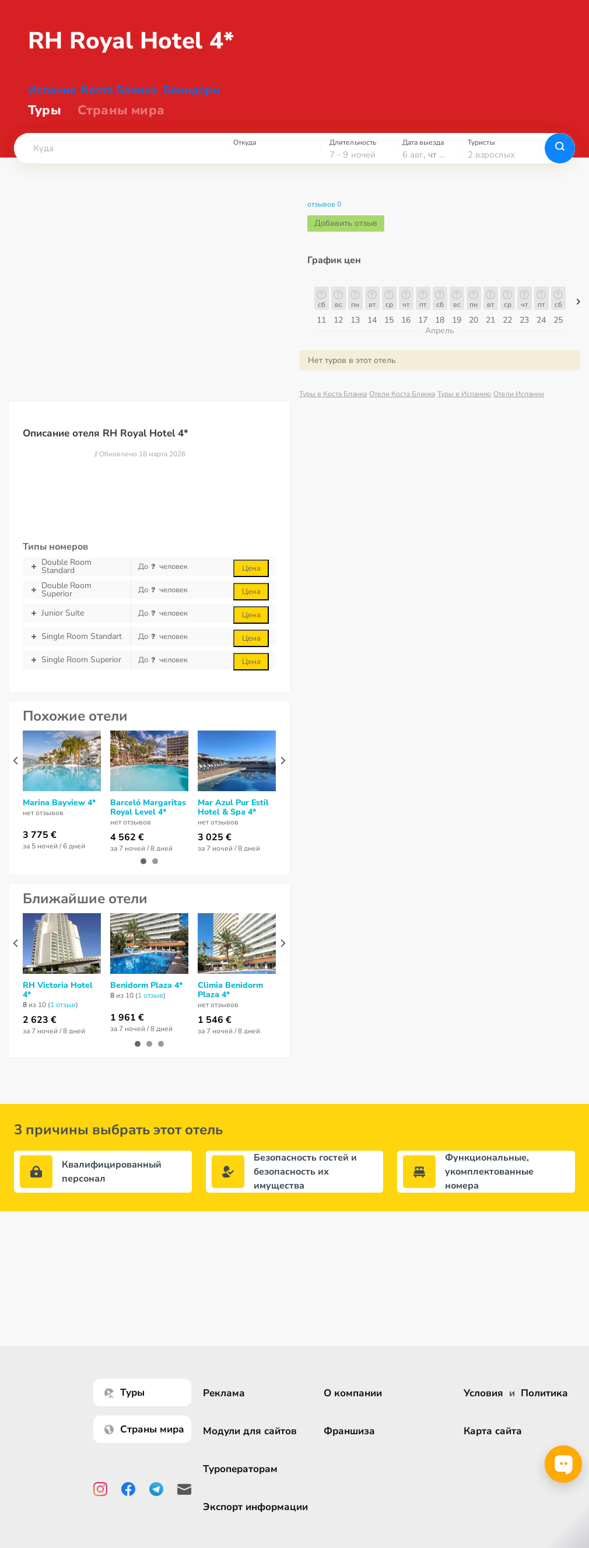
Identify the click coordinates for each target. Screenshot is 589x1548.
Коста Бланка (118, 99)
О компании (353, 1393)
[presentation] (15, 770)
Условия (483, 1393)
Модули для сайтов (250, 1431)
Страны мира (121, 119)
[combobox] (119, 157)
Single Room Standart (77, 646)
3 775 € (40, 844)
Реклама (224, 1393)
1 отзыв (63, 1014)
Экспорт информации (255, 1507)
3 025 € (215, 846)
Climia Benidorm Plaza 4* (230, 999)
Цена (251, 577)
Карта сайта (493, 1431)
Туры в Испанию (464, 403)
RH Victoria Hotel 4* (58, 999)
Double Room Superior (77, 599)
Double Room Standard (77, 576)
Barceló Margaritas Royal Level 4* (148, 817)
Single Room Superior (77, 669)
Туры (44, 119)
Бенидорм (191, 99)
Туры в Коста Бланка (333, 403)
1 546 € (215, 1029)
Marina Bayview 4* (59, 812)
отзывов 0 (324, 213)
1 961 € (127, 1027)
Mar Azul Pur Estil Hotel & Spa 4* (233, 817)
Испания (52, 99)
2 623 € (40, 1029)
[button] (119, 157)
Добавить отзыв (345, 232)
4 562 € (127, 846)
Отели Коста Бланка (402, 403)
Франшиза (349, 1431)
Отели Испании (518, 403)
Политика (544, 1393)
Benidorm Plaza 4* (146, 995)
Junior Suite (77, 622)
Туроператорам (240, 1469)
